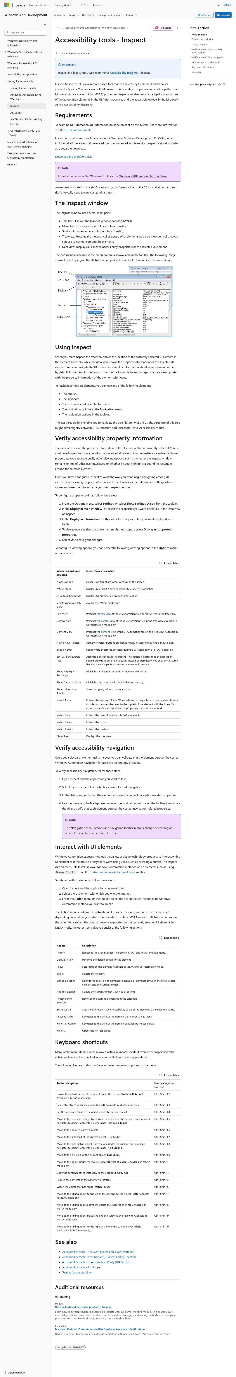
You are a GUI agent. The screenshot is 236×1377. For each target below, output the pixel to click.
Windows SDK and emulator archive (143, 176)
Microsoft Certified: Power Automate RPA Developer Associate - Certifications (100, 1329)
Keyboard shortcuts (203, 67)
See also (196, 72)
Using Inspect (199, 44)
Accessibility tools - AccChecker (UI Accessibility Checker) (99, 1257)
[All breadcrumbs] (58, 28)
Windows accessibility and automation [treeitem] (22, 43)
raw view (106, 613)
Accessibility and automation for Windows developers (95, 27)
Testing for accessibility (77, 1272)
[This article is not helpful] (224, 84)
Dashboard (223, 15)
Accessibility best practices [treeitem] (22, 74)
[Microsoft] (6, 5)
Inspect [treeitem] (14, 106)
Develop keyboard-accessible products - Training (83, 1307)
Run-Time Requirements (75, 130)
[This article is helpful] (219, 84)
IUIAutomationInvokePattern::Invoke (113, 872)
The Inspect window (203, 39)
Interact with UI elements (206, 62)
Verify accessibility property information (207, 50)
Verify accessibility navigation (208, 57)
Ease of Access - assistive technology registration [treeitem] (21, 155)
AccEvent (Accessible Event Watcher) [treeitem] (25, 97)
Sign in (228, 4)
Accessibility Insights (124, 72)
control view (108, 621)
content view (108, 631)
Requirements (199, 34)
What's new (204, 15)
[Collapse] (45, 24)
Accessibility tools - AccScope (81, 1267)
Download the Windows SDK (73, 156)
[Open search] (218, 5)
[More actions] (177, 28)
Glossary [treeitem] (12, 164)
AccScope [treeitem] (16, 112)
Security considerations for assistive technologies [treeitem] (22, 144)
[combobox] (25, 32)
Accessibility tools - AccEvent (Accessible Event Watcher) (98, 1252)
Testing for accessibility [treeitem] (23, 88)
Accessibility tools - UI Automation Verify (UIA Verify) (96, 1262)
